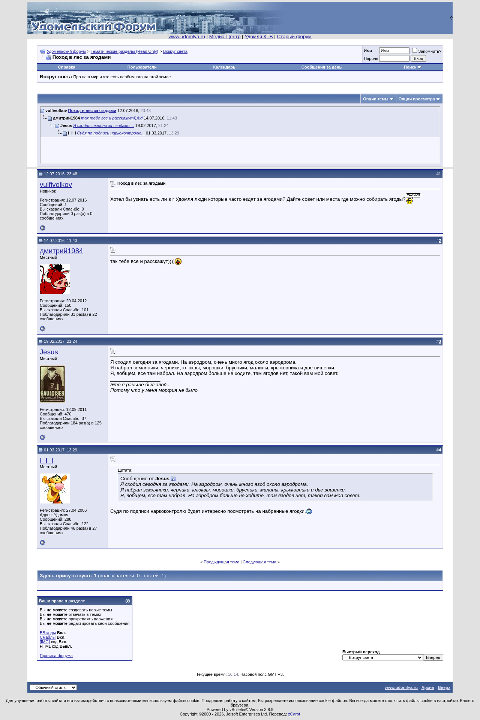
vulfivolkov (56, 184)
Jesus (49, 352)
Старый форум (294, 36)
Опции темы (375, 99)
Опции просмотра (417, 99)
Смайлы (48, 637)
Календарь (224, 67)
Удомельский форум (66, 51)
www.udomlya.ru (186, 36)
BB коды (48, 632)
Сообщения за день (322, 67)
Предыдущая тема (221, 562)
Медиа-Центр (225, 36)
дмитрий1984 (61, 251)
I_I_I (46, 460)
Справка (66, 67)
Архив (428, 687)
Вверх (444, 687)
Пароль (371, 58)
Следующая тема (259, 562)
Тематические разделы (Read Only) (124, 51)
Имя (368, 50)
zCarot (294, 714)
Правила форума (56, 655)
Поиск (410, 67)
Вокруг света (175, 51)
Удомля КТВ (258, 36)
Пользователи (142, 67)
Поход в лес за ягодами (92, 110)
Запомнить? (426, 51)
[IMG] (45, 641)
